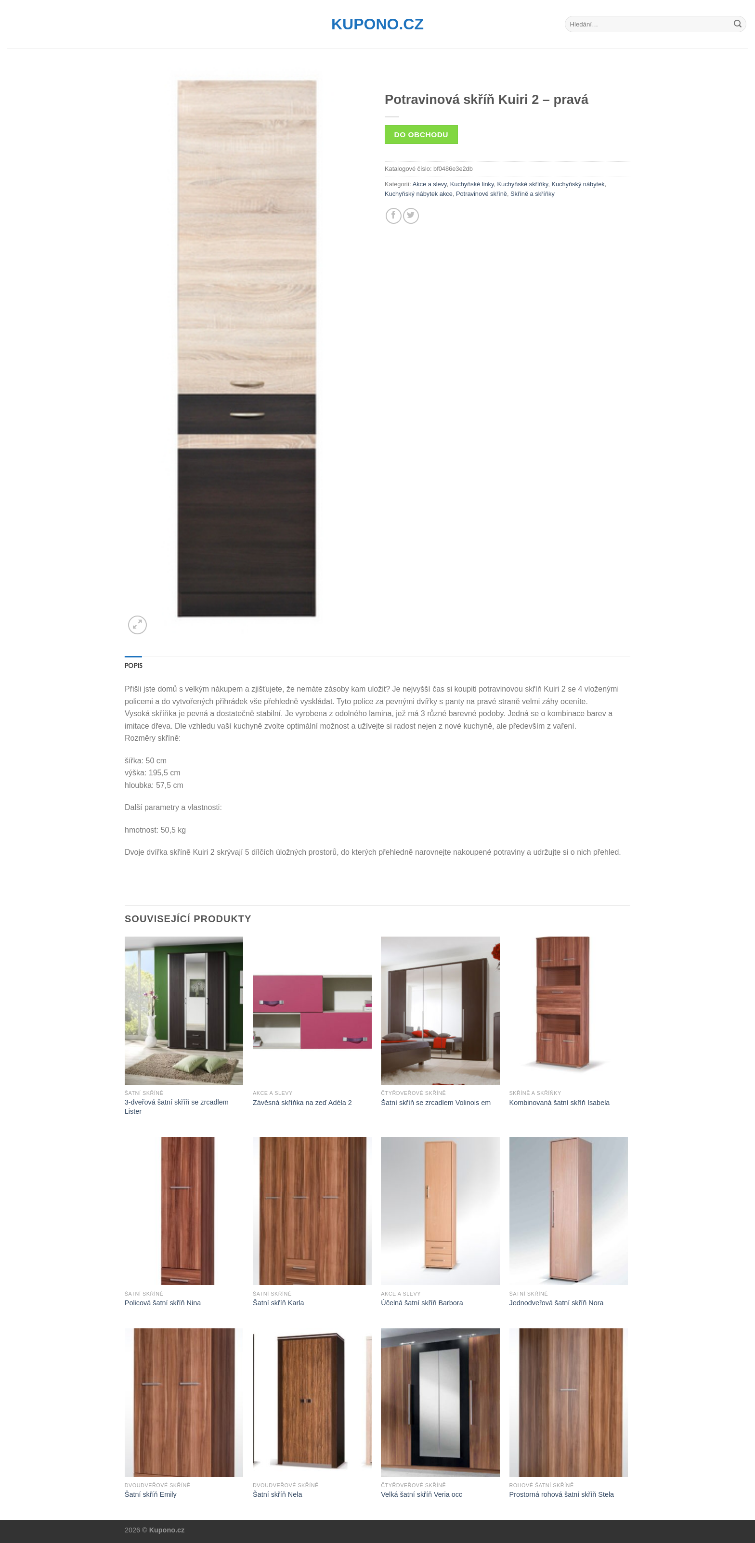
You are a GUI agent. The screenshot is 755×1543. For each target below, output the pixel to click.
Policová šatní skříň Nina (163, 1303)
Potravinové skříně (481, 193)
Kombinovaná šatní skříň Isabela (559, 1102)
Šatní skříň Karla (278, 1303)
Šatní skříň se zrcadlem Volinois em (436, 1102)
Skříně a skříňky (532, 193)
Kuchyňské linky (472, 184)
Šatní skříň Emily (151, 1494)
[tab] (133, 665)
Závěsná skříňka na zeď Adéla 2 (302, 1102)
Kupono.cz (377, 24)
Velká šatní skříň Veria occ (421, 1494)
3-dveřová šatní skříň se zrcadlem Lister (177, 1106)
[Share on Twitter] (411, 216)
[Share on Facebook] (394, 216)
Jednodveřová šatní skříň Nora (556, 1303)
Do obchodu (421, 134)
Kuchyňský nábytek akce (419, 193)
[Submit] (737, 24)
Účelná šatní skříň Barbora (422, 1303)
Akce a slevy (430, 184)
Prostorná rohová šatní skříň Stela (561, 1494)
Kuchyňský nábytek (577, 184)
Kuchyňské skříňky (522, 184)
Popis (133, 665)
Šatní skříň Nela (277, 1494)
